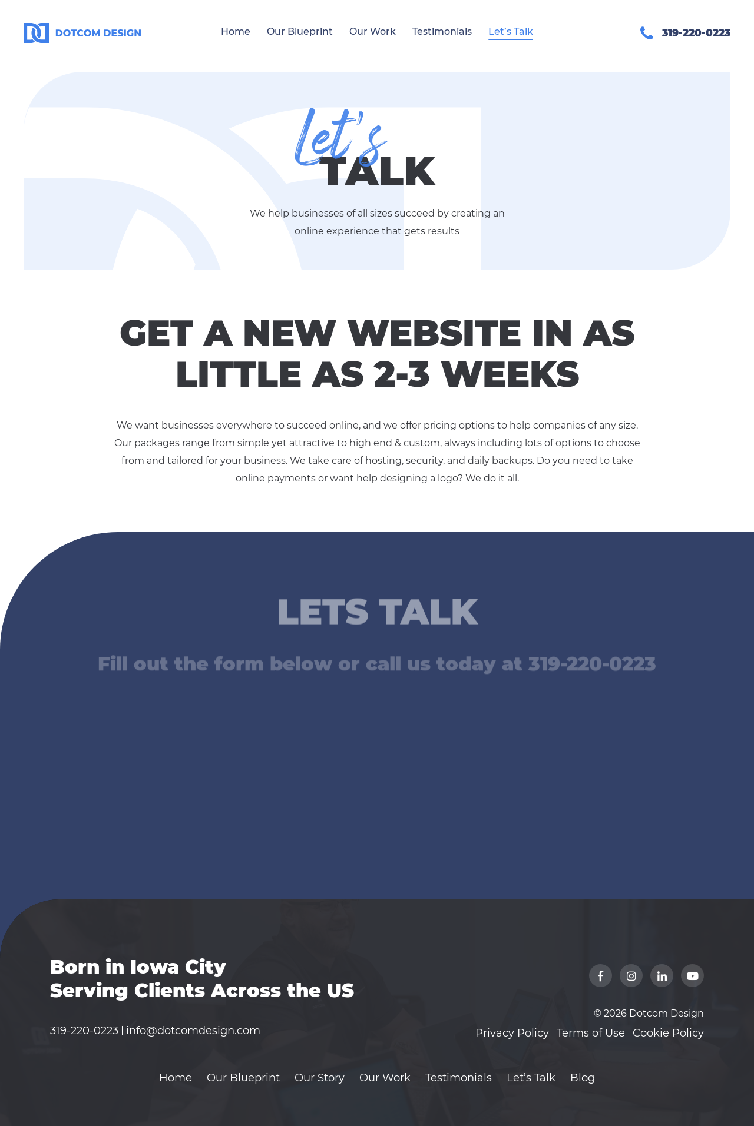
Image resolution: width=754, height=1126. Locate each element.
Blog (582, 1077)
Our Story (320, 1077)
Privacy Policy (512, 1033)
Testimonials (442, 31)
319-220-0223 (84, 1030)
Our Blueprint (300, 31)
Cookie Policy (668, 1033)
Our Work (372, 31)
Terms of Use (591, 1033)
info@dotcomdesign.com (193, 1030)
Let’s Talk (510, 31)
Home (235, 31)
